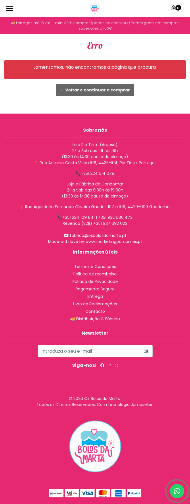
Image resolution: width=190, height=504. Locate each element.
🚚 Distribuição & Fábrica (95, 319)
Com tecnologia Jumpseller (125, 404)
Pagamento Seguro (95, 289)
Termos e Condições (95, 266)
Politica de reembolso (95, 274)
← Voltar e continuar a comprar (95, 90)
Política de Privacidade (95, 281)
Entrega (95, 296)
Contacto (95, 311)
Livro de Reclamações (95, 304)
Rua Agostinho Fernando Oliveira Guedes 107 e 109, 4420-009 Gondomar (98, 207)
